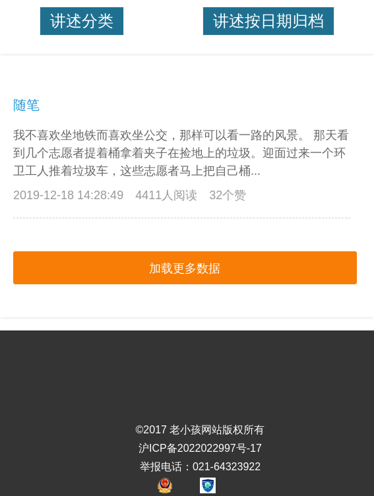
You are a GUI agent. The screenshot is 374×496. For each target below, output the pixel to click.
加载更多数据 (184, 268)
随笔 (26, 105)
